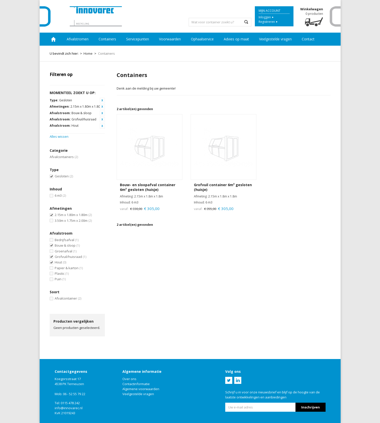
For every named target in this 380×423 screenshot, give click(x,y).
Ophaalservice (202, 39)
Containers (107, 39)
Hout (60, 262)
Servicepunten (137, 39)
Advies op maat (236, 39)
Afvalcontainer (68, 298)
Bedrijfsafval (67, 240)
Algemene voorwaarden (140, 389)
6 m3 (60, 195)
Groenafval (66, 251)
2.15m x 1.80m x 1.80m (73, 215)
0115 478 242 (70, 403)
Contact (308, 39)
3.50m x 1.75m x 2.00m (73, 220)
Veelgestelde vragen (275, 39)
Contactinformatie (136, 384)
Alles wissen (59, 136)
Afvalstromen (78, 39)
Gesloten (64, 176)
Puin (60, 279)
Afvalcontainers (64, 157)
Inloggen (265, 17)
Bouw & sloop (67, 245)
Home (53, 39)
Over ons (129, 379)
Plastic (62, 273)
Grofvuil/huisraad (70, 256)
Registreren (267, 22)
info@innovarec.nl (69, 408)
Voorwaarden (170, 39)
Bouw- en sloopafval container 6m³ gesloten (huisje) (147, 187)
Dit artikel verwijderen (102, 100)
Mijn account (269, 11)
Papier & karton (69, 268)
